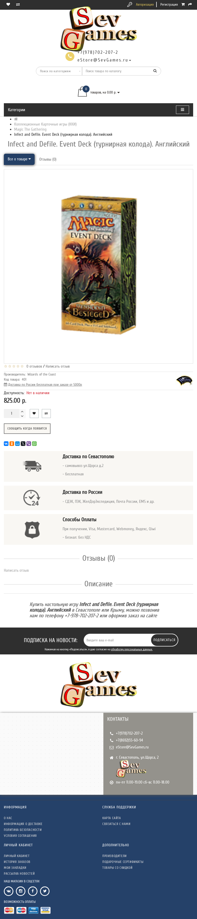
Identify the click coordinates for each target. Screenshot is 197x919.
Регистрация (169, 4)
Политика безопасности (23, 830)
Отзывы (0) (47, 159)
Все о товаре (19, 159)
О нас (8, 818)
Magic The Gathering (30, 129)
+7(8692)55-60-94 (129, 740)
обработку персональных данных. (132, 649)
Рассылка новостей (19, 873)
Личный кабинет (16, 856)
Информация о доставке (23, 824)
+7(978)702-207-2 (129, 733)
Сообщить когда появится (27, 428)
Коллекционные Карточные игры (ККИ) (45, 124)
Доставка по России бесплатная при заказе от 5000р (45, 384)
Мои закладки (15, 868)
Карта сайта (111, 818)
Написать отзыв (58, 366)
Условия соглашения (20, 836)
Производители (114, 856)
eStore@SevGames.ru (132, 747)
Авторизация (145, 4)
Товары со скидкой (117, 868)
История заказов (17, 862)
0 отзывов (33, 366)
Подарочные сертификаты (122, 862)
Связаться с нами (116, 824)
